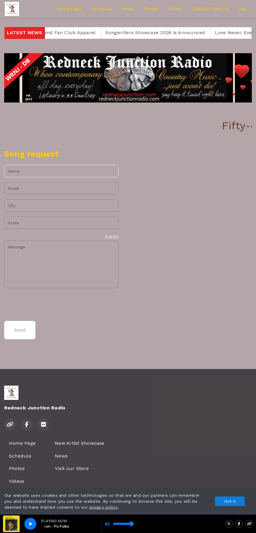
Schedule (101, 9)
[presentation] (49, 304)
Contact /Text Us (210, 9)
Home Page (69, 9)
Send (20, 330)
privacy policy (103, 507)
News (127, 9)
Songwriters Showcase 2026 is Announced (167, 32)
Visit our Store (72, 468)
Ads (242, 9)
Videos (175, 9)
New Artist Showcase (79, 443)
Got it (230, 501)
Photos (150, 9)
